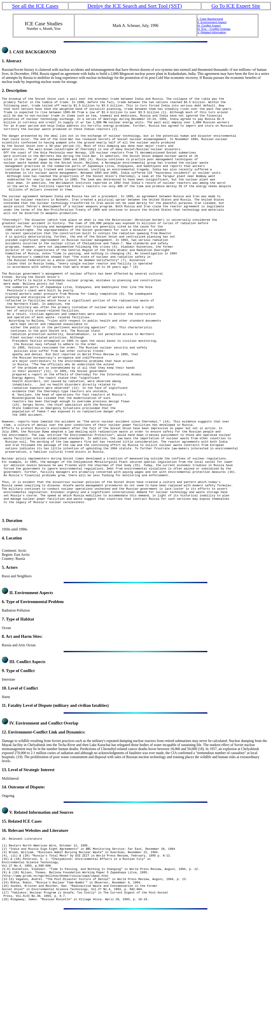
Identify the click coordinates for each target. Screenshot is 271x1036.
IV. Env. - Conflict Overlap (213, 29)
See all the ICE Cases (35, 6)
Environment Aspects (34, 676)
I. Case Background (210, 19)
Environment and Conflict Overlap (46, 806)
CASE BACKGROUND (34, 52)
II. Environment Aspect (212, 22)
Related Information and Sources (43, 895)
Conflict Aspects (30, 745)
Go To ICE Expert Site (235, 6)
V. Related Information (211, 32)
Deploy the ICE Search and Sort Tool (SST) (134, 6)
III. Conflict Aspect (209, 25)
